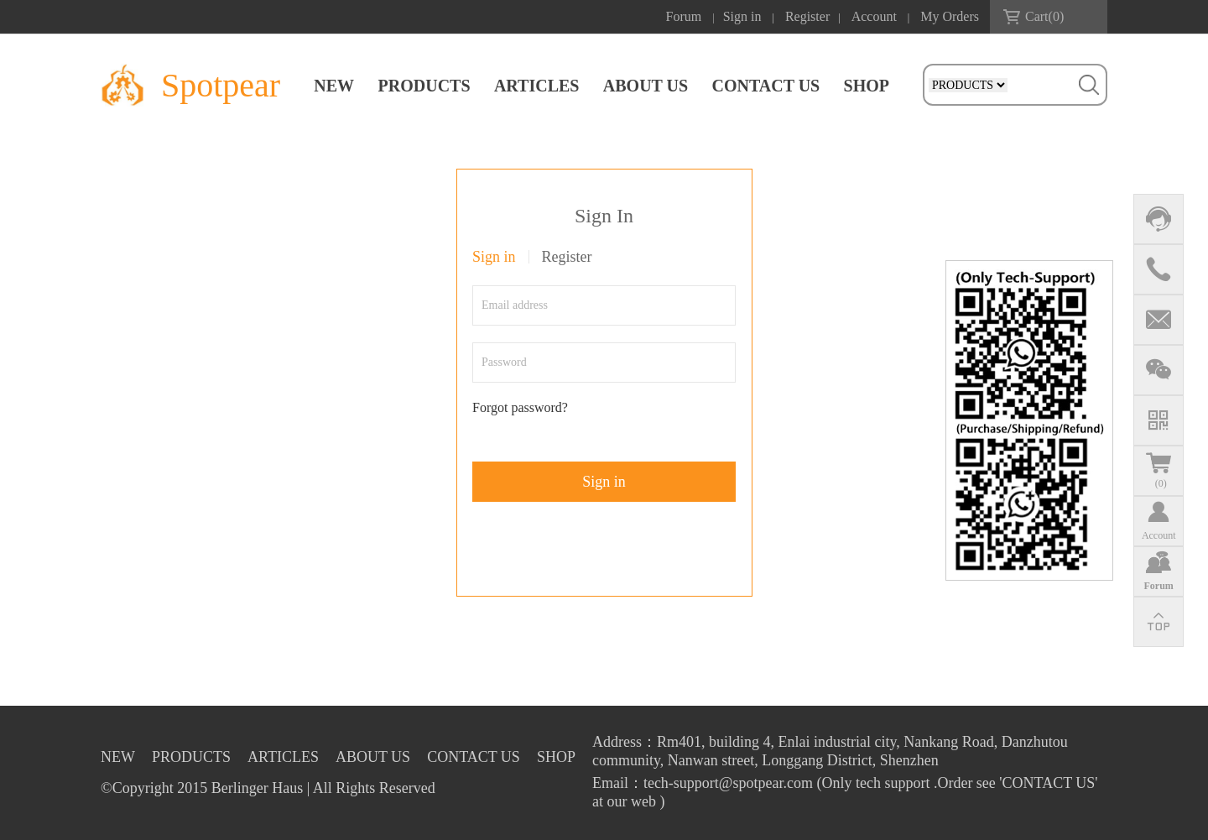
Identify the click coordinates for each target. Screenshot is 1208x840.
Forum (684, 16)
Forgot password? (520, 407)
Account (874, 16)
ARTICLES (537, 85)
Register (807, 16)
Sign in (742, 16)
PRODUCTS (424, 85)
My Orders (949, 16)
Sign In (604, 216)
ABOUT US (645, 85)
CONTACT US (765, 85)
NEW (334, 85)
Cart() (1044, 16)
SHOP (866, 85)
